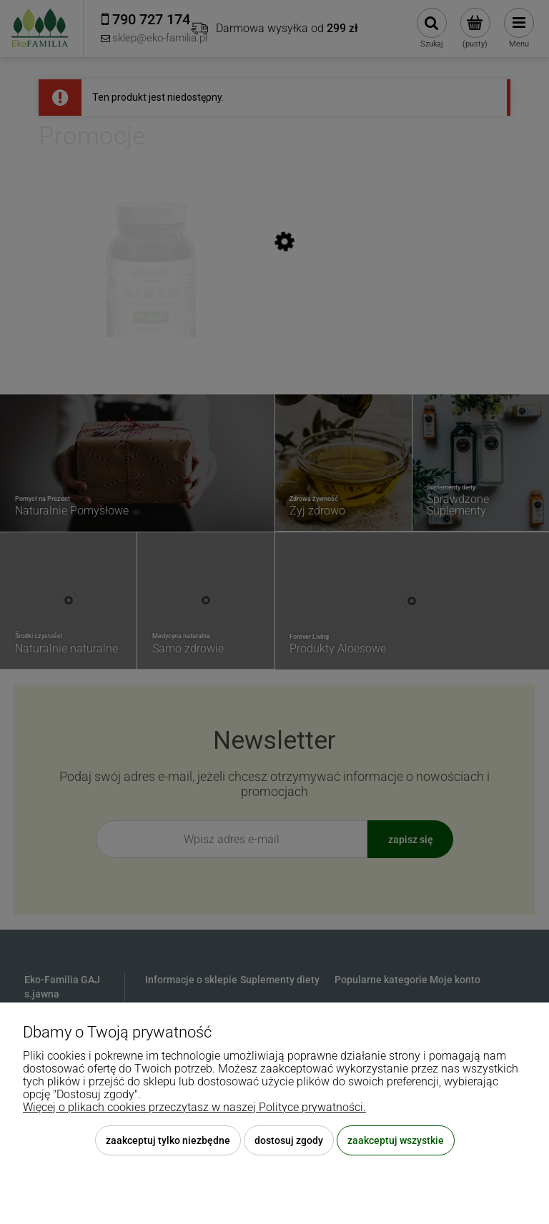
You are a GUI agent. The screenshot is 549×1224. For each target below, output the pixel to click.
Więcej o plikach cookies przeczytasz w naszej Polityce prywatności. (194, 1107)
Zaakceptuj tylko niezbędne (168, 1140)
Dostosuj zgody (288, 1140)
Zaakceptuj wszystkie (395, 1140)
